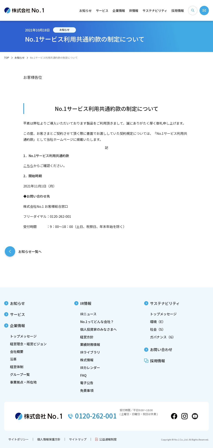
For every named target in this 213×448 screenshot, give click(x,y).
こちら (28, 165)
